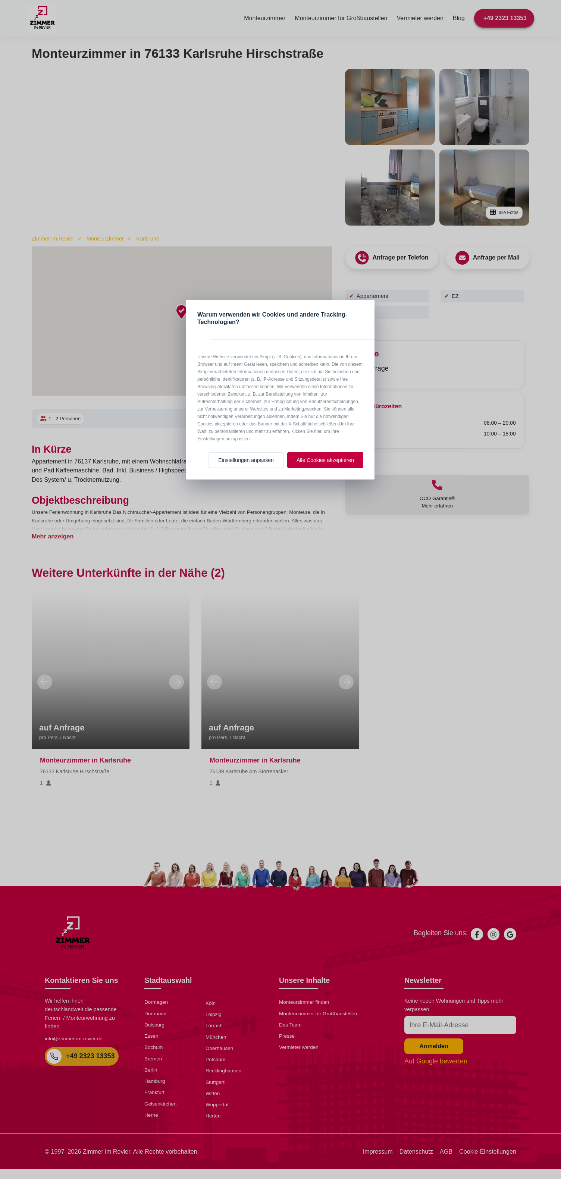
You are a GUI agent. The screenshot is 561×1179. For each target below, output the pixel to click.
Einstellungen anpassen (246, 460)
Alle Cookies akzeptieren (325, 460)
